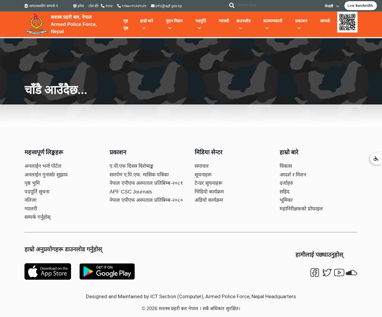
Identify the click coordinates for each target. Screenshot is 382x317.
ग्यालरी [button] (224, 21)
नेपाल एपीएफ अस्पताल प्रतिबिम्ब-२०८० (146, 200)
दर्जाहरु (286, 183)
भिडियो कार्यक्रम (209, 192)
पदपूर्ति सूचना (36, 192)
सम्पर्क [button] (325, 21)
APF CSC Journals (131, 192)
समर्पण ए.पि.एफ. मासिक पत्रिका (139, 175)
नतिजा (30, 200)
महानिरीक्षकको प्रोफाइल (301, 209)
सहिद (284, 192)
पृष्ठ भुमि (32, 183)
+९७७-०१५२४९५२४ (131, 6)
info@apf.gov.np (166, 6)
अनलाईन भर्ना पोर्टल (42, 166)
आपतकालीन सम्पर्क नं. (41, 6)
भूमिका (286, 200)
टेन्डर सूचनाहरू (208, 183)
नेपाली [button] (332, 6)
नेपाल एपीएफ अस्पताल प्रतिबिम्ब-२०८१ (146, 183)
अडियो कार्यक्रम (209, 200)
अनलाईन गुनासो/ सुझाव (45, 175)
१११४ (107, 6)
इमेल (78, 6)
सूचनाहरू (203, 175)
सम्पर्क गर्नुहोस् (37, 217)
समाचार (202, 166)
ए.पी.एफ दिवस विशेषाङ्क (131, 166)
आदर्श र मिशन (293, 175)
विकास (286, 166)
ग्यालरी (30, 209)
